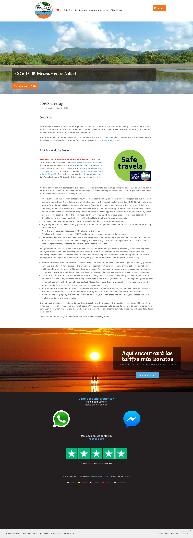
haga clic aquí (97, 438)
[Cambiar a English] (71, 482)
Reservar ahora (147, 374)
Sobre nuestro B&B (25, 86)
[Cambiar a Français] (94, 482)
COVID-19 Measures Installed (45, 73)
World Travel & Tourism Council (84, 162)
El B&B (67, 10)
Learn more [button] (164, 533)
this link (96, 177)
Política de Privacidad (100, 476)
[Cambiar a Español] (83, 482)
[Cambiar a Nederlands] (120, 482)
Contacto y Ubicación (98, 10)
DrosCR (127, 476)
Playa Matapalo (118, 10)
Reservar (159, 8)
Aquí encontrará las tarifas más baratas (147, 356)
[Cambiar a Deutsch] (107, 482)
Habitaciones (81, 10)
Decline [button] (174, 534)
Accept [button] (185, 534)
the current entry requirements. (107, 140)
